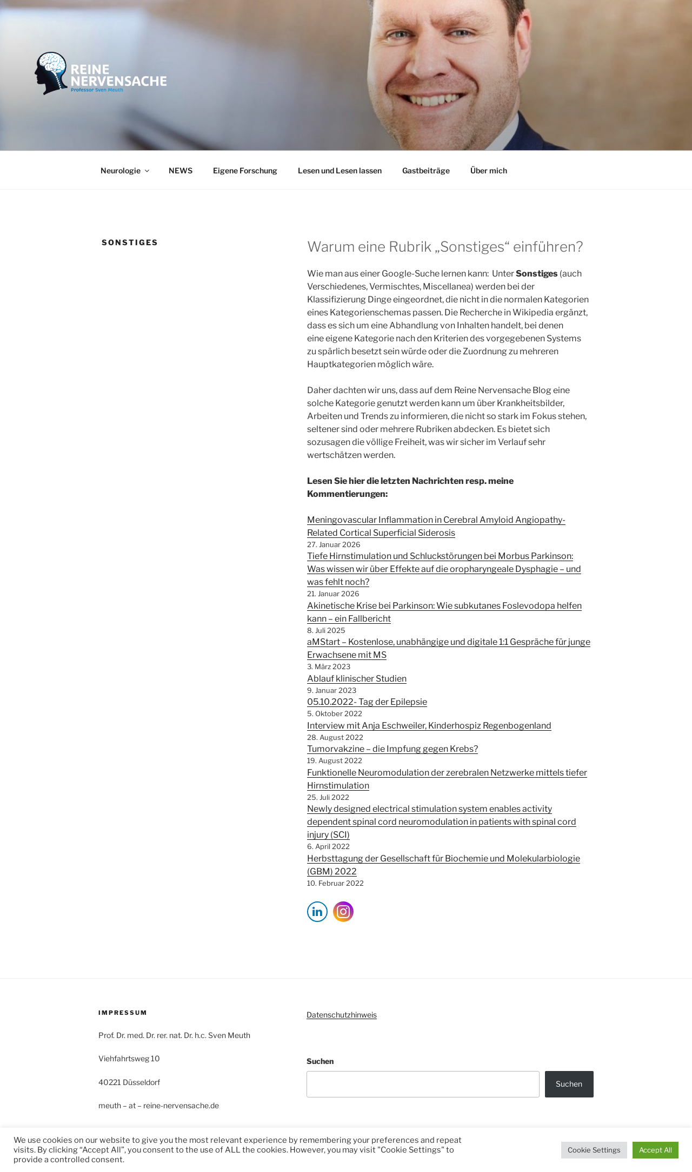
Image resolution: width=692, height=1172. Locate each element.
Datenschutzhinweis (342, 1014)
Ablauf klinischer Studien (357, 678)
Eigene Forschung (245, 170)
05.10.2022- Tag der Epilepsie (367, 702)
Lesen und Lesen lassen (340, 170)
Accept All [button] (655, 1150)
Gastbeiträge (426, 170)
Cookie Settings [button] (594, 1150)
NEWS (180, 170)
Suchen (320, 1061)
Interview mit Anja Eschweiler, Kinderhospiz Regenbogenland (429, 725)
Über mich (488, 170)
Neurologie (126, 170)
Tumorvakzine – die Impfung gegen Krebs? (392, 749)
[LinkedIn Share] (317, 911)
